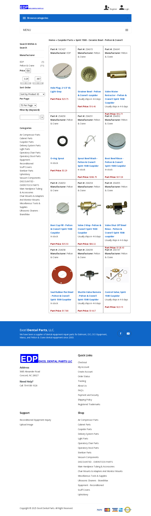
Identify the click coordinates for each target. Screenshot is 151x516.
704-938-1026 (30, 385)
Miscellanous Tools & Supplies (92, 475)
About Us (82, 385)
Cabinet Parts (26, 138)
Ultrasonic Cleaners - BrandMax (93, 480)
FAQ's (80, 390)
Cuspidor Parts (27, 141)
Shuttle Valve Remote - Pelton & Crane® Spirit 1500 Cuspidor (89, 296)
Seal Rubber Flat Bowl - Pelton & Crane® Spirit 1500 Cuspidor (61, 296)
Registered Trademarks (89, 404)
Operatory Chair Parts (30, 152)
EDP (22, 61)
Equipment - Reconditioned (91, 485)
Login (124, 7)
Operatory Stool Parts (30, 156)
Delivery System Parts (30, 145)
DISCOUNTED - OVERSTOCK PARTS (95, 461)
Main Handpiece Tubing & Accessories (96, 466)
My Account (83, 367)
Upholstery (25, 174)
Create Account (85, 371)
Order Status (84, 376)
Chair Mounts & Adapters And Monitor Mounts (100, 471)
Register (110, 7)
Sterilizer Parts (26, 170)
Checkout (82, 362)
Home (52, 40)
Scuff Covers (26, 167)
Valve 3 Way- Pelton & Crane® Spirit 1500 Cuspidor (89, 229)
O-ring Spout (57, 158)
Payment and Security (88, 394)
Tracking (82, 380)
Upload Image (26, 424)
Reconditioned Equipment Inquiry (35, 419)
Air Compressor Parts (30, 134)
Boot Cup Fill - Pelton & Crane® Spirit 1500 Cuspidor (61, 229)
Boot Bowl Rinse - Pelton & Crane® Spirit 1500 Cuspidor (115, 162)
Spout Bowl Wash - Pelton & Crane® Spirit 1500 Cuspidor (88, 162)
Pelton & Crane (27, 65)
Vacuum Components (30, 177)
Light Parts (25, 149)
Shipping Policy (85, 399)
